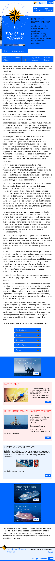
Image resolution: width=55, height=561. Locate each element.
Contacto (18, 350)
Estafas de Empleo (21, 345)
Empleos (17, 57)
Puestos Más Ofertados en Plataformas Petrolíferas (27, 411)
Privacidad (43, 558)
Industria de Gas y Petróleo (7, 58)
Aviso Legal (34, 558)
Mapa (51, 558)
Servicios (18, 335)
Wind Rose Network (21, 330)
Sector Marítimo (20, 340)
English (50, 3)
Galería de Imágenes (47, 58)
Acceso (49, 9)
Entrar (36, 373)
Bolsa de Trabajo (11, 384)
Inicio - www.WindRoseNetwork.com (14, 51)
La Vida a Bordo (25, 58)
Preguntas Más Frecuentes (36, 58)
